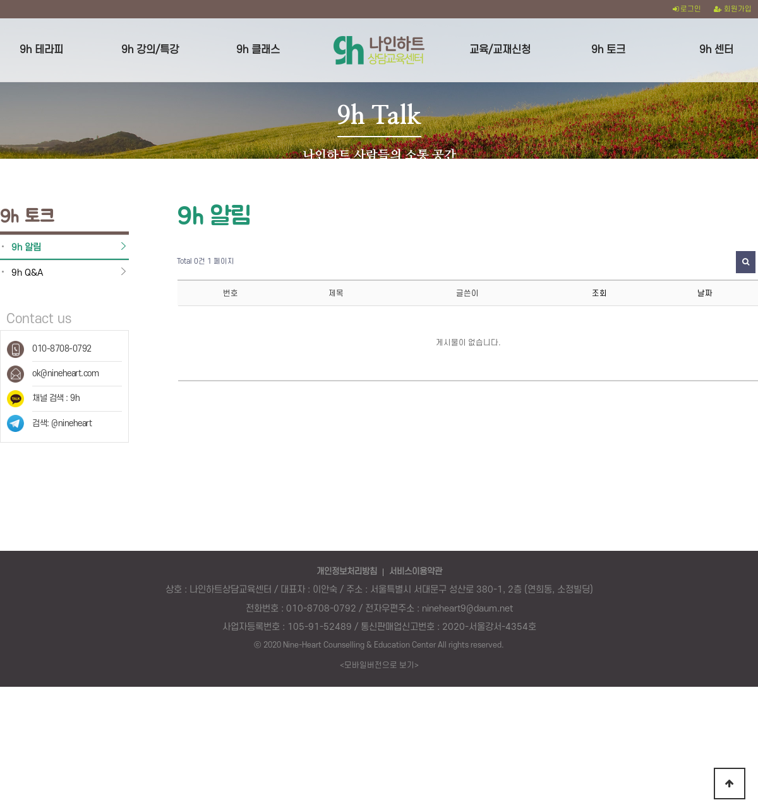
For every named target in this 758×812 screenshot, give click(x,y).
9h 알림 (26, 236)
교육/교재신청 (500, 50)
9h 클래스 (258, 50)
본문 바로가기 (0, 0)
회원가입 (733, 9)
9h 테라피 (41, 50)
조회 (599, 282)
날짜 (705, 282)
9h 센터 (716, 50)
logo (378, 50)
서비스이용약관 (415, 561)
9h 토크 (608, 50)
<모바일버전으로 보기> (379, 654)
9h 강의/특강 (150, 50)
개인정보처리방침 (346, 561)
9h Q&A (27, 262)
